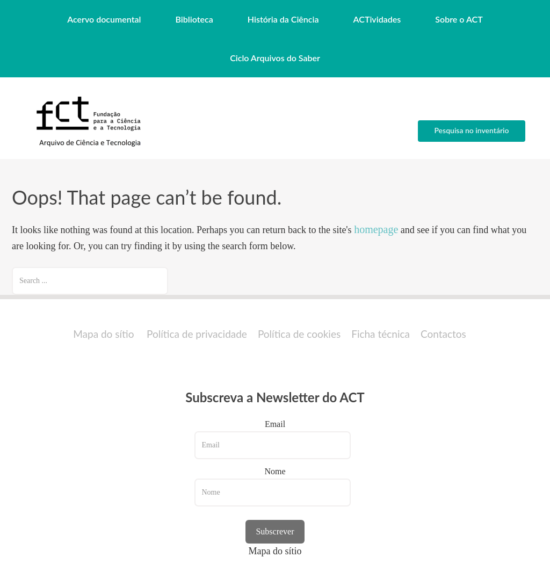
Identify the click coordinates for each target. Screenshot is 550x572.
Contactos (443, 334)
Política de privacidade (197, 334)
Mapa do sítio (103, 334)
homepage (376, 229)
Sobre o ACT (458, 19)
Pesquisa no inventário (471, 130)
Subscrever (275, 531)
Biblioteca (194, 19)
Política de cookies (299, 334)
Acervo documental (104, 19)
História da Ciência (283, 19)
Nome (274, 471)
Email (275, 424)
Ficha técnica (380, 334)
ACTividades (377, 19)
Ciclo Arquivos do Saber (275, 58)
